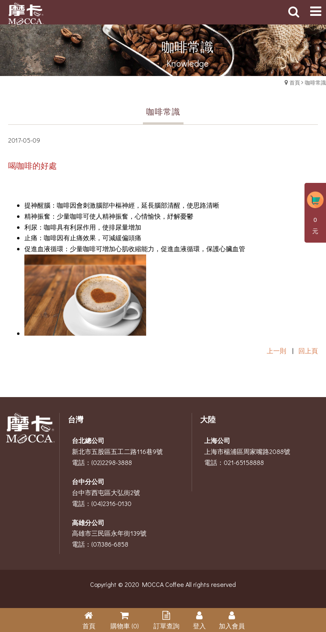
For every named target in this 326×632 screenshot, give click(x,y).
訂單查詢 (166, 625)
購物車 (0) (124, 625)
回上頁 (308, 350)
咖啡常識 (315, 82)
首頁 (294, 82)
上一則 (276, 350)
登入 (199, 625)
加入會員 (232, 625)
